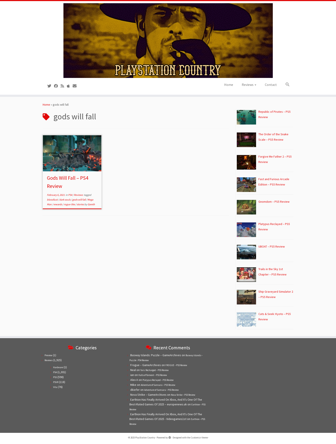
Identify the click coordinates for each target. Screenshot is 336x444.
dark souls (65, 199)
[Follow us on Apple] (70, 86)
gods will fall (79, 199)
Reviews (249, 84)
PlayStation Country (145, 437)
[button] (285, 84)
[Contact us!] (76, 86)
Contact (271, 84)
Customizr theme (199, 437)
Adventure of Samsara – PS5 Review (158, 384)
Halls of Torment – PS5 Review (152, 375)
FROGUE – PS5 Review (176, 365)
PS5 (55, 377)
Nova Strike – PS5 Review (183, 394)
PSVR (55, 382)
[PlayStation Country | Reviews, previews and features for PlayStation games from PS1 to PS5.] (168, 40)
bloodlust (52, 199)
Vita (55, 387)
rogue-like (69, 204)
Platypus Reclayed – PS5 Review (158, 380)
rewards (58, 204)
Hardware (58, 367)
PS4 (70, 194)
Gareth (91, 204)
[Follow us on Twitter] (50, 86)
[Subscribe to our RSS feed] (64, 86)
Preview (48, 355)
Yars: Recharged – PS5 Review (154, 370)
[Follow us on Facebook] (57, 86)
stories (80, 204)
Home (228, 84)
